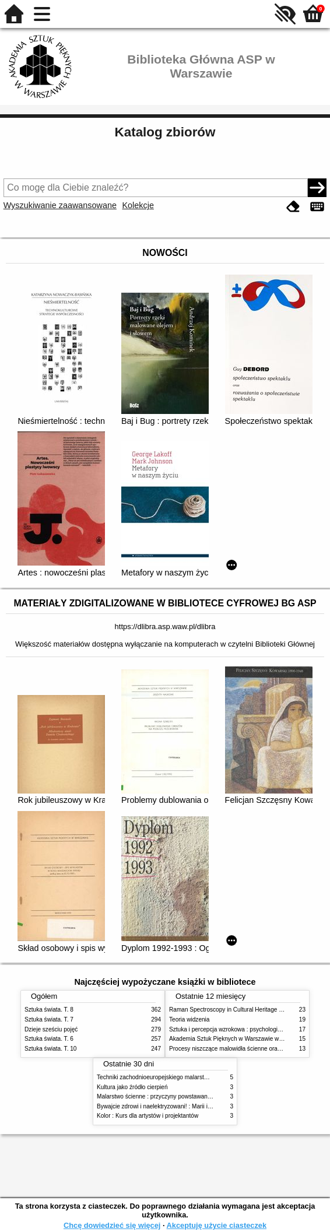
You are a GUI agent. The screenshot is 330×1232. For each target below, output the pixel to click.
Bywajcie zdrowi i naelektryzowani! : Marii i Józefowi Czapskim (178, 1106)
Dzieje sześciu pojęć (51, 1029)
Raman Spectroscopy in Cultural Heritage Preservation (240, 1009)
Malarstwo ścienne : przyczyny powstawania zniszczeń (168, 1096)
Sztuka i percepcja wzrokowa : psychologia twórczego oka (244, 1029)
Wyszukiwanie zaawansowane (60, 205)
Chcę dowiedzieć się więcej (112, 1225)
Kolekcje (138, 205)
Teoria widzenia (189, 1019)
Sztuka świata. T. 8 (48, 1009)
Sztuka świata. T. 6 (48, 1039)
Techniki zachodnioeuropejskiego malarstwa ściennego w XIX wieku (185, 1077)
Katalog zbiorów (165, 132)
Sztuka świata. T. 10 (50, 1048)
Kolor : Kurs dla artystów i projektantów (147, 1115)
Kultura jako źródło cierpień (132, 1087)
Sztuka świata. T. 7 (48, 1019)
